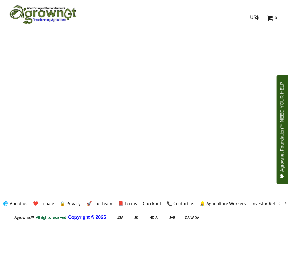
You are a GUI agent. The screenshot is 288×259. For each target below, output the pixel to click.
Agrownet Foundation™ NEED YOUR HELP (282, 130)
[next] (285, 203)
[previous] (279, 203)
